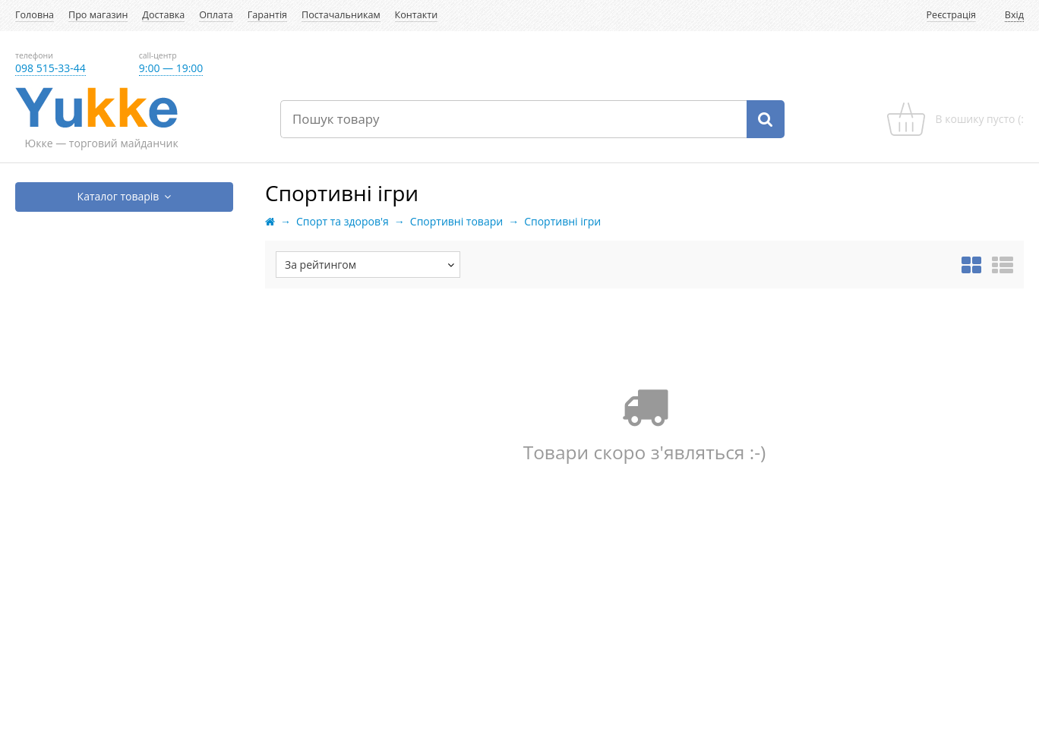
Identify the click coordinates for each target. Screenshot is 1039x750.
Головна (34, 14)
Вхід (1014, 14)
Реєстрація (952, 14)
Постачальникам (341, 14)
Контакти (416, 14)
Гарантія (267, 14)
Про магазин (98, 14)
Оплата (216, 14)
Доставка (163, 14)
